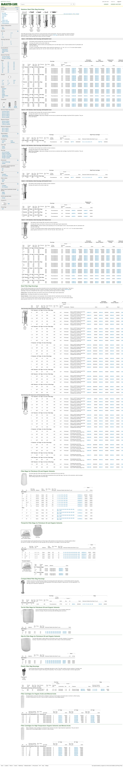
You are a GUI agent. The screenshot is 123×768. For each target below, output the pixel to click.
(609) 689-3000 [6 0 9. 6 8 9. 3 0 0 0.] (105, 1)
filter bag (55, 35)
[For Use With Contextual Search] (9, 11)
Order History (116, 4)
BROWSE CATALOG (6, 1)
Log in (119, 1)
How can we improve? (68, 13)
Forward (77, 13)
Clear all (16, 7)
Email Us (113, 1)
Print (74, 13)
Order (106, 4)
